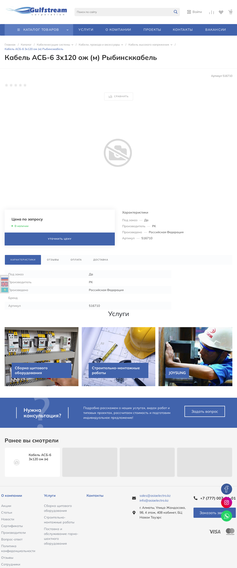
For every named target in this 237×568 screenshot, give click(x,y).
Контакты (95, 495)
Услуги (50, 495)
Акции (6, 506)
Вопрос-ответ (11, 539)
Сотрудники (10, 564)
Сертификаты (12, 526)
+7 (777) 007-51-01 (218, 498)
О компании (11, 495)
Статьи (6, 512)
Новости (7, 519)
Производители (13, 533)
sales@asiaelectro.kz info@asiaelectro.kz (155, 498)
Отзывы (7, 558)
